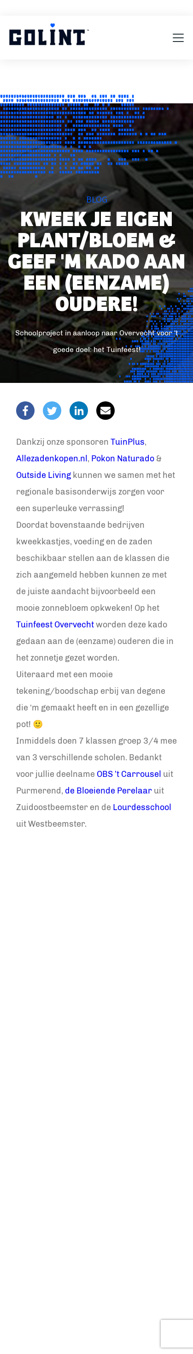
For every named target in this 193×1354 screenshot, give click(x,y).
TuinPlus (128, 442)
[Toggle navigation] (178, 37)
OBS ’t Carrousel (129, 774)
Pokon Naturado (122, 458)
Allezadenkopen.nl (52, 458)
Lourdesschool (142, 807)
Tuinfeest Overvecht (55, 625)
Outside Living (43, 475)
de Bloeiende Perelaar (108, 791)
